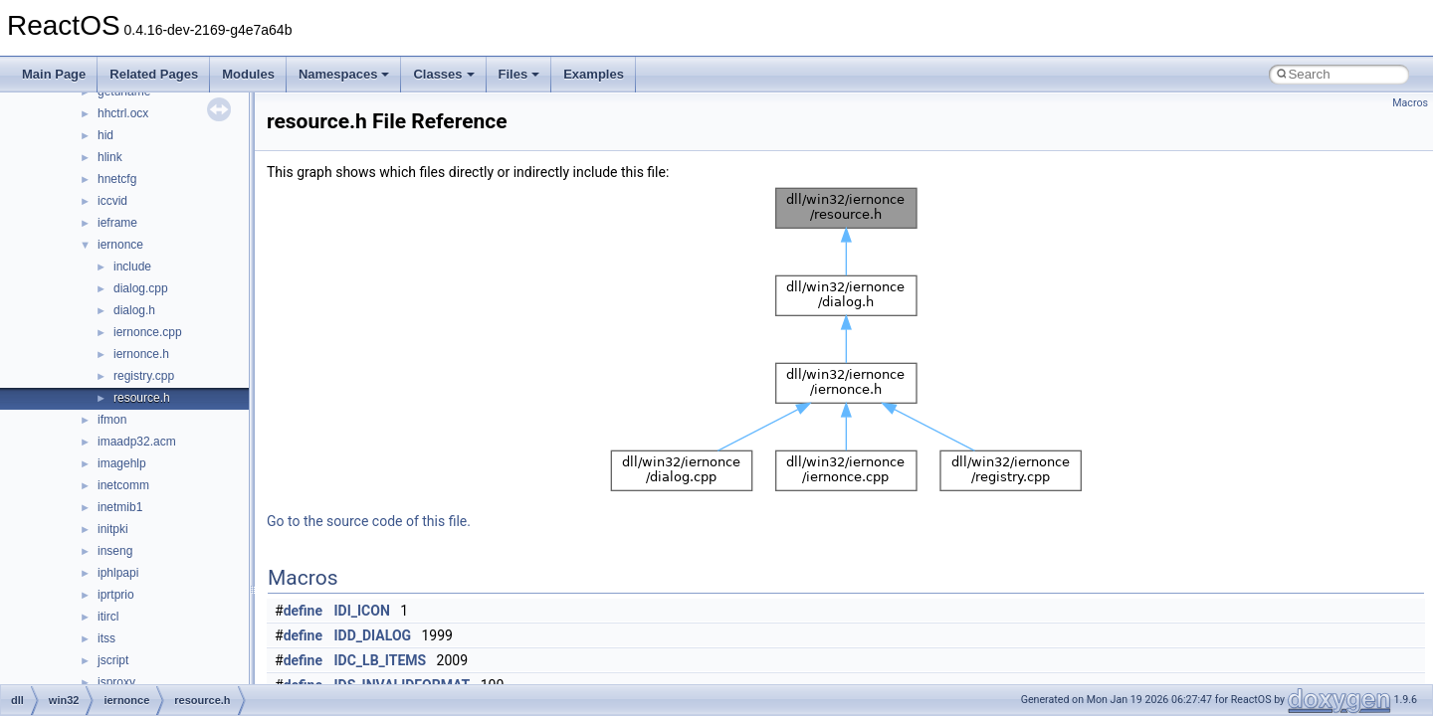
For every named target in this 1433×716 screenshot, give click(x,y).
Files (519, 74)
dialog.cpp (140, 288)
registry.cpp (143, 376)
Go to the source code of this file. (369, 521)
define (303, 611)
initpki (113, 529)
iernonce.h (141, 354)
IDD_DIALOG (373, 635)
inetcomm (123, 485)
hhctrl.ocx (123, 113)
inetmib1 (120, 507)
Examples (593, 74)
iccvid (112, 201)
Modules (248, 74)
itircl (108, 617)
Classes (443, 74)
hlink (110, 157)
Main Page (54, 74)
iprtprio (116, 595)
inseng (115, 551)
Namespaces (344, 74)
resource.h (141, 398)
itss (106, 638)
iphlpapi (118, 573)
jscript (113, 660)
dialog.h (134, 310)
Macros (1410, 102)
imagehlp (122, 463)
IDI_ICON (362, 611)
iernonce (120, 245)
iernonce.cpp (147, 332)
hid (105, 135)
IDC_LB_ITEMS (380, 660)
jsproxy (116, 682)
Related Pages (153, 74)
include (132, 266)
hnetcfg (117, 179)
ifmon (112, 420)
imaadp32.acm (137, 441)
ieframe (117, 223)
